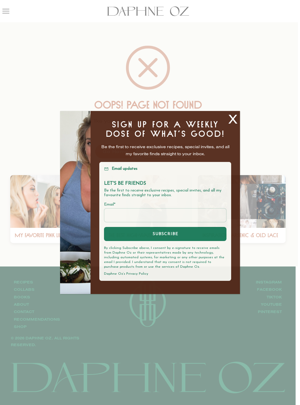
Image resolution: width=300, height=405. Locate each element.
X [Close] (233, 118)
